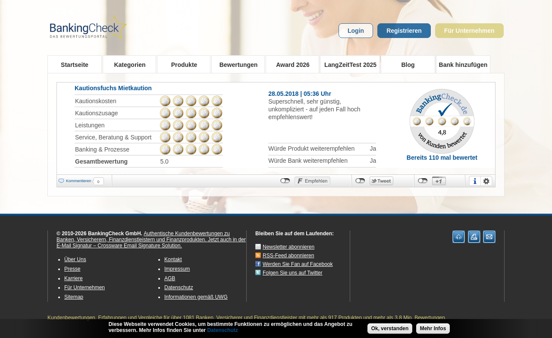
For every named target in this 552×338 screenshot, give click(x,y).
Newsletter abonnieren (288, 247)
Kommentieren (78, 181)
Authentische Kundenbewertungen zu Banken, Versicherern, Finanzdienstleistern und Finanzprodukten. (143, 237)
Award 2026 (290, 64)
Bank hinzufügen (463, 64)
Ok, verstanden (390, 329)
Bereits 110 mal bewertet (442, 157)
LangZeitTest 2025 (348, 64)
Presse (72, 269)
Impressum (177, 269)
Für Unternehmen (469, 30)
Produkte (181, 64)
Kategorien (127, 64)
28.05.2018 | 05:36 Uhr (299, 93)
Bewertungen (235, 64)
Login (356, 30)
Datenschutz (178, 287)
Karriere (73, 278)
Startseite (74, 64)
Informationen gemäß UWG (196, 297)
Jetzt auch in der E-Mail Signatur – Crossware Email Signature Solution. (151, 243)
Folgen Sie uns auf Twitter (293, 273)
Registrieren (404, 30)
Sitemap (73, 297)
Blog (407, 64)
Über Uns (75, 259)
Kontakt (173, 259)
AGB (169, 278)
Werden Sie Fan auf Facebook (298, 264)
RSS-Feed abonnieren (288, 256)
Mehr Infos (433, 329)
